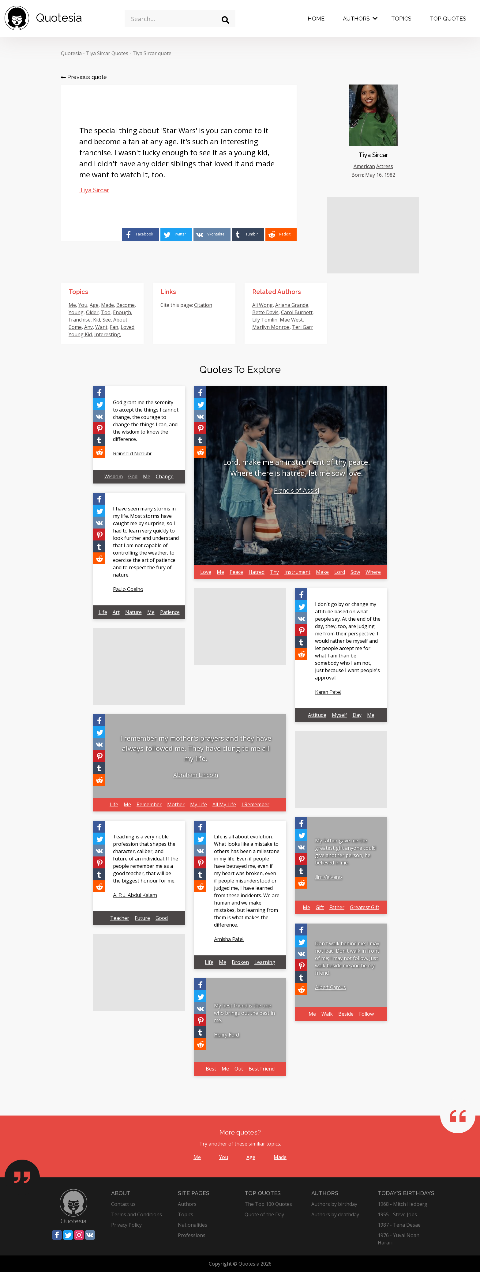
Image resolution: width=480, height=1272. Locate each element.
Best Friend (262, 1068)
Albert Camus (330, 987)
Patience (170, 612)
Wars (93, 341)
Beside (346, 1013)
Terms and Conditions (136, 1214)
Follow (366, 1013)
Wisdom (113, 476)
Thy (274, 572)
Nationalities (192, 1224)
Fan (114, 327)
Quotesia (71, 53)
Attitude (317, 715)
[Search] (225, 20)
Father (336, 907)
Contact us (123, 1204)
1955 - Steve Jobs (397, 1214)
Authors (356, 18)
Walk (327, 1013)
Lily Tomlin (264, 319)
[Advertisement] (373, 235)
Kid (96, 319)
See (107, 319)
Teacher (119, 918)
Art (116, 612)
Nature (133, 612)
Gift (320, 907)
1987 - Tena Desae (399, 1224)
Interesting (107, 334)
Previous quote (84, 77)
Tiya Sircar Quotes (107, 53)
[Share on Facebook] (140, 234)
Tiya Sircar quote (152, 53)
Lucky (107, 341)
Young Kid (80, 334)
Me (72, 305)
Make (322, 572)
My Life (198, 804)
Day (357, 715)
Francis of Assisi (296, 490)
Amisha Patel (229, 939)
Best (211, 1068)
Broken (240, 962)
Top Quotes (448, 18)
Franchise (80, 319)
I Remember (255, 804)
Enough (122, 312)
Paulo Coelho (128, 589)
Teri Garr (302, 327)
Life (103, 612)
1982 (389, 174)
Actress (384, 166)
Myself (339, 715)
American (364, 166)
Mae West (291, 319)
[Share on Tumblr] (248, 234)
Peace (236, 572)
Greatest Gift (364, 907)
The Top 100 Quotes (268, 1204)
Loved (127, 327)
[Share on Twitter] (176, 234)
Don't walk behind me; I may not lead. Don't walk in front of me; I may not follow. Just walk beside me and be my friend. (347, 958)
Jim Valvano (328, 877)
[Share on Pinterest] (99, 428)
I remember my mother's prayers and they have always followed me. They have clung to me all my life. (195, 748)
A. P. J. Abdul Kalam (135, 895)
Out (238, 1068)
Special (76, 341)
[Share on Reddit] (281, 234)
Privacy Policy (126, 1224)
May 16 (373, 174)
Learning (264, 962)
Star (121, 341)
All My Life (224, 804)
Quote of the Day (264, 1214)
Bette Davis (265, 312)
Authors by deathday (335, 1214)
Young (76, 312)
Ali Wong (262, 305)
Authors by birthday (334, 1204)
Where (373, 572)
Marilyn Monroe (271, 327)
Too (106, 312)
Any (88, 327)
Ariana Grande (291, 305)
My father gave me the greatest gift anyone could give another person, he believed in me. (345, 851)
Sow (355, 572)
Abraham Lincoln (195, 775)
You (82, 305)
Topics (401, 18)
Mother (176, 804)
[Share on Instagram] (79, 1235)
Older (92, 312)
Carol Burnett (297, 312)
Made (107, 305)
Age (94, 305)
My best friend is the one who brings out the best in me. (244, 1013)
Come (75, 327)
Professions (191, 1235)
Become (125, 305)
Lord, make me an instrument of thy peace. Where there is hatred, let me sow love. (296, 467)
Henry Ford (226, 1035)
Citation (203, 305)
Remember (149, 804)
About (120, 319)
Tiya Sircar (94, 190)
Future (142, 918)
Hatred (256, 572)
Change (165, 476)
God (132, 476)
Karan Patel (328, 692)
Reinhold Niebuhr (132, 454)
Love (205, 572)
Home (316, 18)
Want (101, 327)
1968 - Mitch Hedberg (402, 1204)
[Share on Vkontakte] (212, 234)
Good (162, 918)
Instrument (297, 572)
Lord (339, 572)
